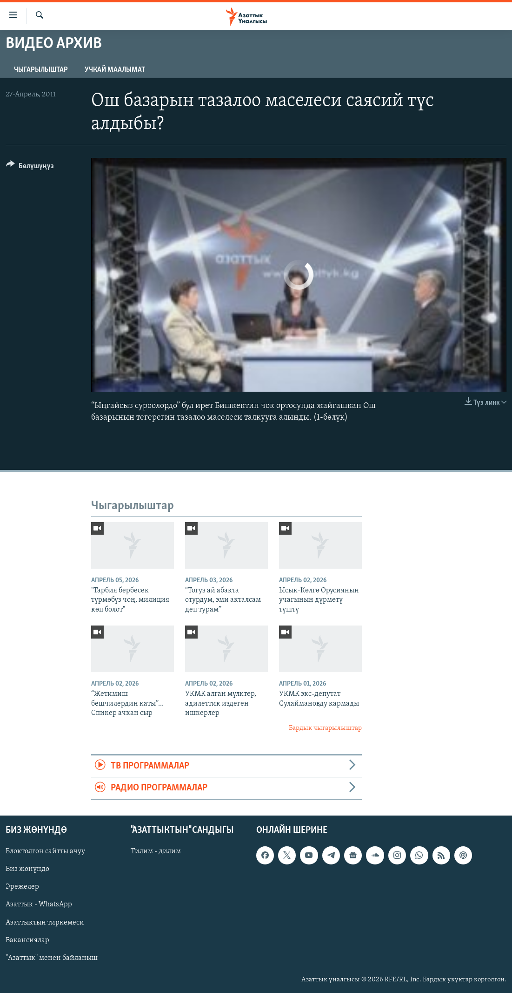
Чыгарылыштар (41, 70)
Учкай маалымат (115, 70)
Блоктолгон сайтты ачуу (45, 851)
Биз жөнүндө (27, 869)
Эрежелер (22, 887)
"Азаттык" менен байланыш (52, 957)
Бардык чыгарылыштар (325, 728)
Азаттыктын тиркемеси (45, 922)
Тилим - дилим (156, 851)
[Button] (30, 167)
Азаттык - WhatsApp (39, 904)
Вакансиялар (27, 940)
